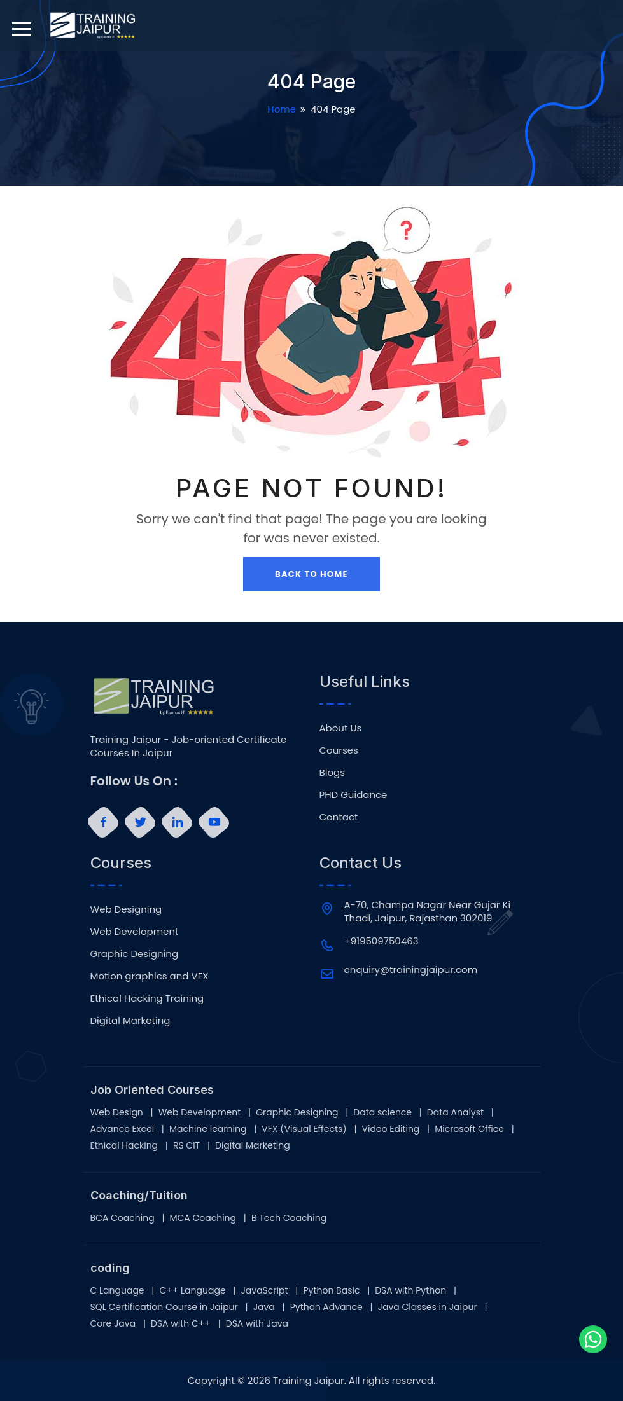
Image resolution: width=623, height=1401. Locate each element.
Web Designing (126, 909)
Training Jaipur (308, 1380)
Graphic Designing (134, 953)
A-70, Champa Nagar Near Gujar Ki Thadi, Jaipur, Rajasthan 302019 (427, 911)
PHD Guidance (353, 794)
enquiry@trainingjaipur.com (411, 969)
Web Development (134, 931)
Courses (338, 750)
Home (281, 109)
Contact (338, 817)
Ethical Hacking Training (147, 998)
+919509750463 (381, 941)
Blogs (332, 772)
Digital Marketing (130, 1020)
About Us (340, 728)
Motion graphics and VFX (149, 976)
